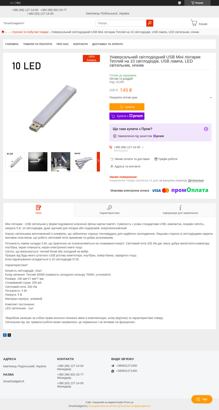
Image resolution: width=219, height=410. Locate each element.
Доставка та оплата (107, 44)
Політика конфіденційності (135, 406)
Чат (201, 399)
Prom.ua (128, 402)
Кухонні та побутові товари (30, 32)
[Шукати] (149, 23)
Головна (12, 44)
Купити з (130, 116)
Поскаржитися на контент (103, 406)
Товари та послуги (37, 44)
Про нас (62, 44)
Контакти (80, 44)
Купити (130, 107)
